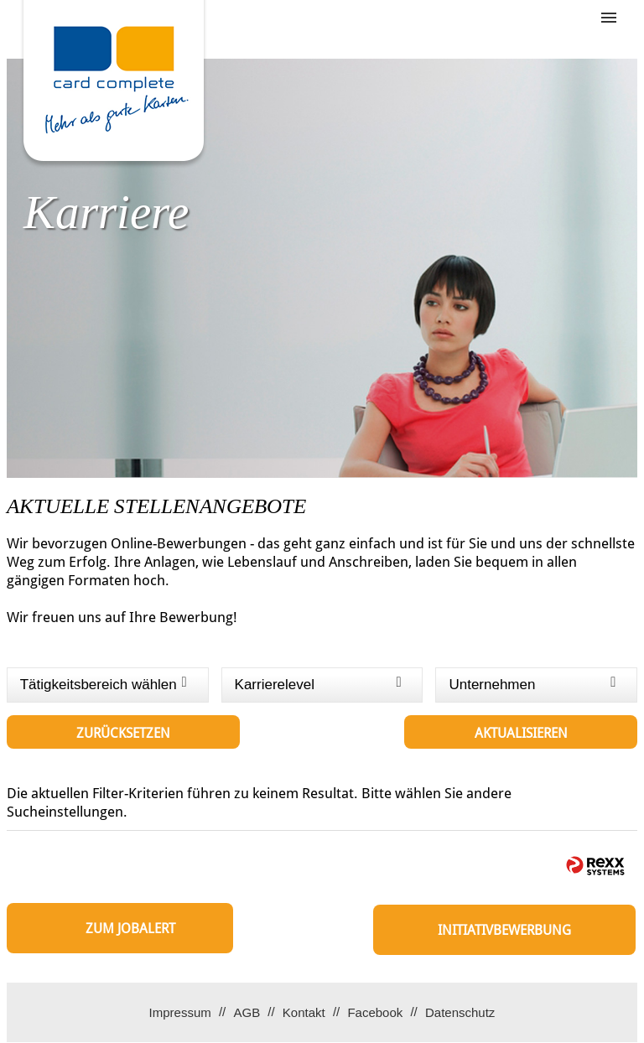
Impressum (180, 1012)
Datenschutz (460, 1012)
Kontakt (304, 1012)
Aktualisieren (521, 733)
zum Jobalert (130, 929)
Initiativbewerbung (504, 930)
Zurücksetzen (123, 733)
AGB (246, 1012)
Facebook (374, 1012)
